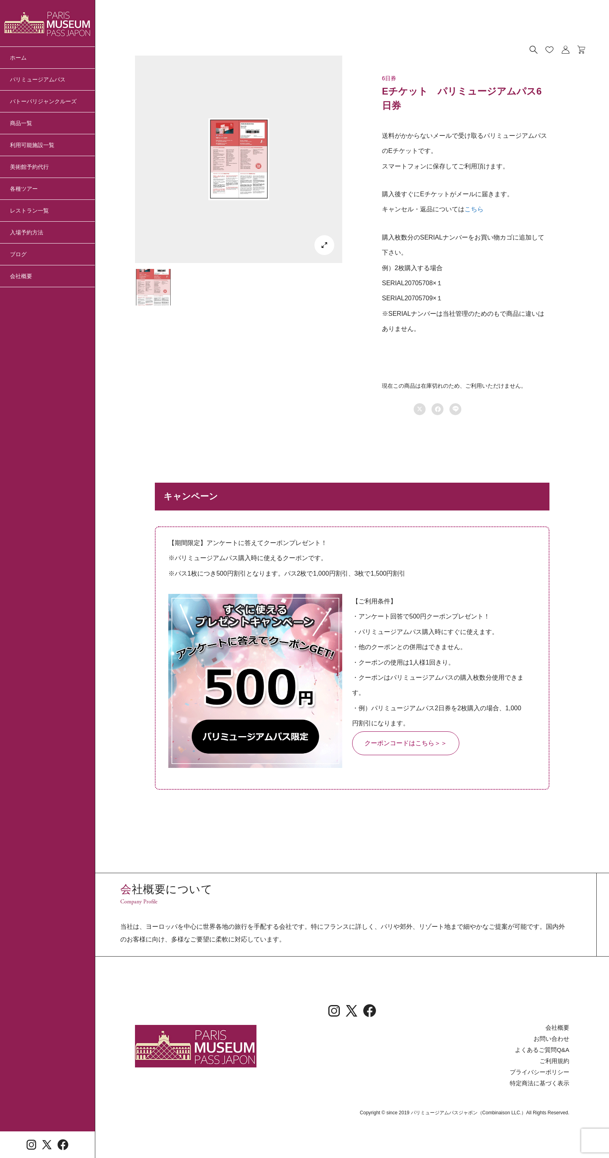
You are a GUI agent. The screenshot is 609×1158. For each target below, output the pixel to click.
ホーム (18, 57)
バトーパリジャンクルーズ (43, 101)
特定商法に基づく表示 (541, 1118)
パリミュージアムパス (38, 79)
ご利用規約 (555, 1097)
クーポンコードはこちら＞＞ (405, 743)
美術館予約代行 (29, 167)
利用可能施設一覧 (32, 145)
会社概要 (21, 276)
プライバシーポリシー (541, 1108)
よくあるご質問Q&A (543, 1086)
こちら (474, 209)
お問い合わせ (552, 1076)
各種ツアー (24, 189)
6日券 (389, 78)
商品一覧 (21, 123)
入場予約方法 (26, 232)
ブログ (18, 254)
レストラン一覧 (29, 210)
